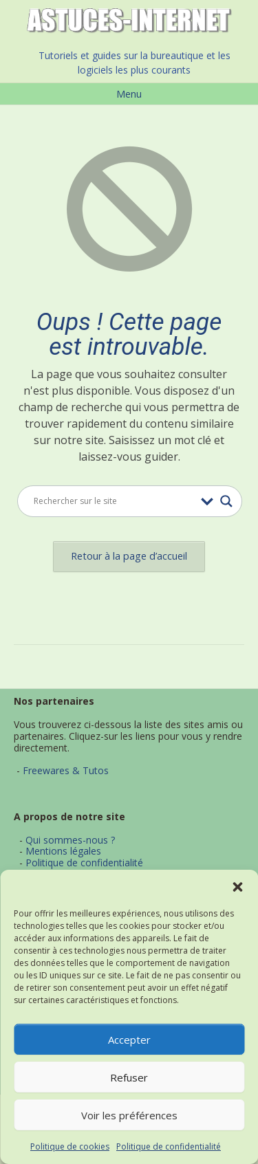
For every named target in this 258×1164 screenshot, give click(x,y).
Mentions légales (63, 850)
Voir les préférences (129, 1115)
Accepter (129, 1039)
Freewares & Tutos (66, 770)
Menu (129, 93)
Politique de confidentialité (168, 1146)
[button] (237, 887)
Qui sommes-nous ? (70, 839)
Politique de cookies (69, 1146)
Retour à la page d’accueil (129, 555)
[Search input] (114, 501)
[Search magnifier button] (226, 501)
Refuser (129, 1077)
